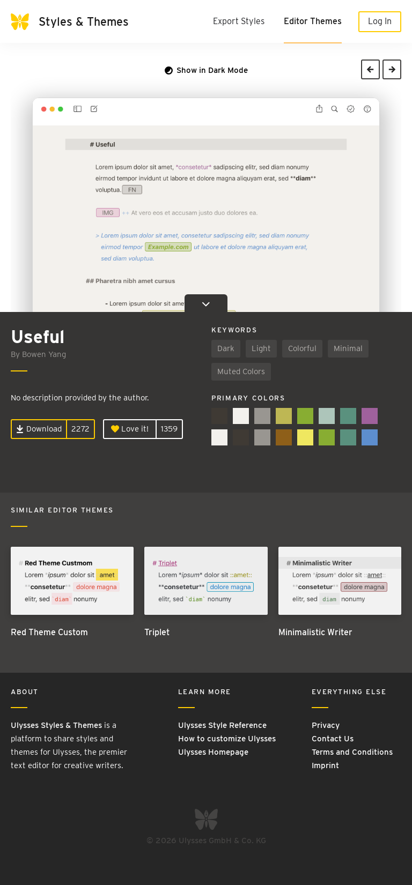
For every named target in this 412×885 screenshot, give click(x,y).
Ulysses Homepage (213, 752)
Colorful (302, 348)
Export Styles (238, 21)
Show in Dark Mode (206, 70)
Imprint (325, 765)
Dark (225, 348)
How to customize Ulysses (227, 738)
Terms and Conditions (352, 752)
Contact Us (333, 738)
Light (261, 348)
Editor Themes (313, 21)
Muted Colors (241, 371)
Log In (380, 21)
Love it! (130, 429)
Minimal (348, 348)
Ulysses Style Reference (222, 725)
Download (39, 429)
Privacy (326, 725)
